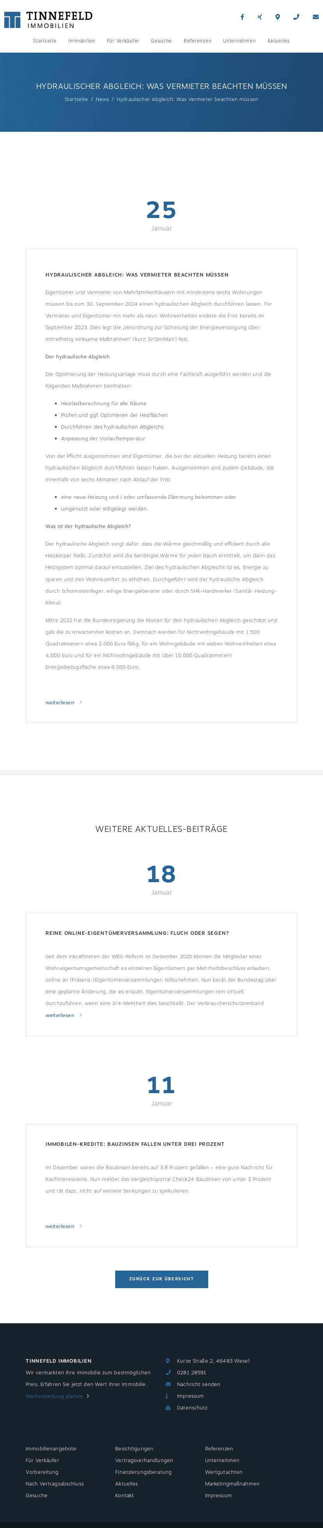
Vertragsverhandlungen (144, 1460)
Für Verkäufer (123, 40)
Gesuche (161, 40)
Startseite (44, 40)
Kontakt (124, 1496)
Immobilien (81, 40)
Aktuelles (278, 40)
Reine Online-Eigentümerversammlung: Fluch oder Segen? (137, 933)
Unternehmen (239, 40)
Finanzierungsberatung (143, 1472)
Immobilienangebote (51, 1449)
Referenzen (197, 40)
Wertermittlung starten (54, 1396)
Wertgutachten (224, 1472)
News (102, 99)
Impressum (190, 1396)
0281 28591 (191, 1373)
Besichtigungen (134, 1449)
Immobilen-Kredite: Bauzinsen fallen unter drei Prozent (135, 1144)
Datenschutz (192, 1408)
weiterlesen (61, 703)
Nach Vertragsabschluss (55, 1484)
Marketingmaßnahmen (232, 1484)
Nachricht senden (198, 1384)
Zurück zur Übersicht (161, 1279)
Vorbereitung (42, 1472)
